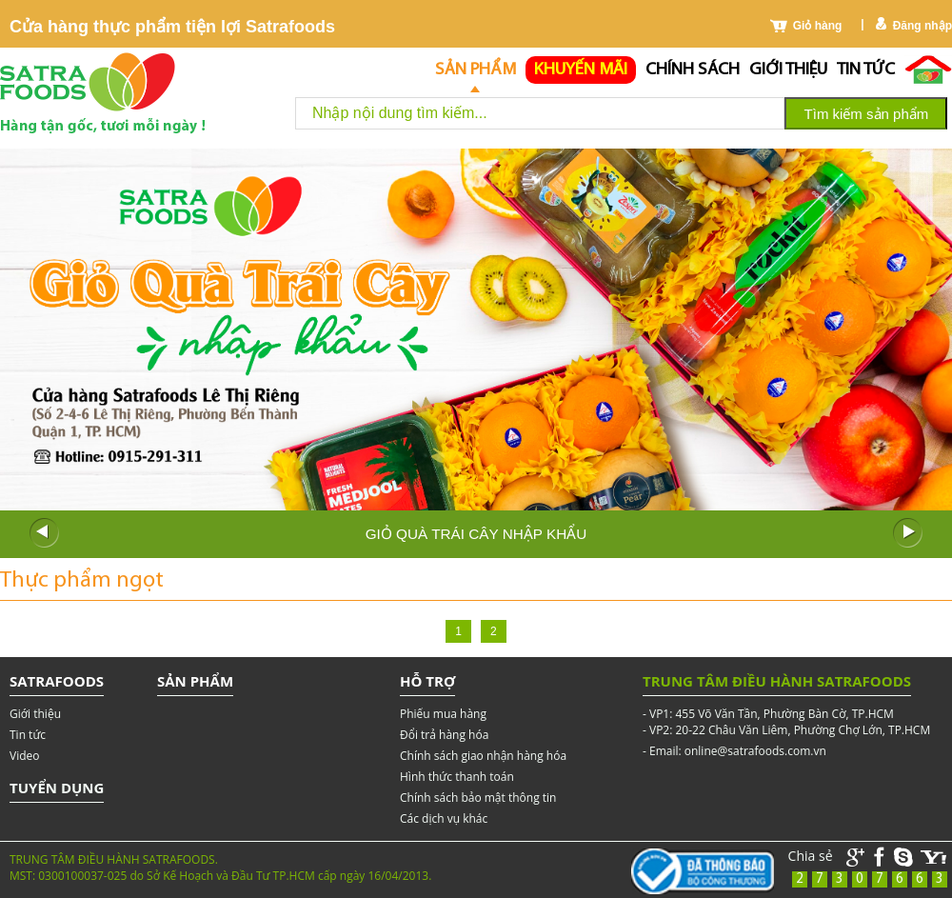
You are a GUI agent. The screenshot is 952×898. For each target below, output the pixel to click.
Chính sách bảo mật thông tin (478, 797)
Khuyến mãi (580, 70)
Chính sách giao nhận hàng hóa (483, 756)
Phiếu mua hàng (443, 714)
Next (908, 533)
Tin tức (866, 70)
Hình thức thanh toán (457, 776)
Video (24, 756)
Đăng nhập (922, 25)
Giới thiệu (788, 70)
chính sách (692, 70)
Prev (44, 533)
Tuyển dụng (57, 787)
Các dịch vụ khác (443, 818)
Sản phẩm (475, 70)
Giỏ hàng (818, 25)
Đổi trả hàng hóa (444, 735)
